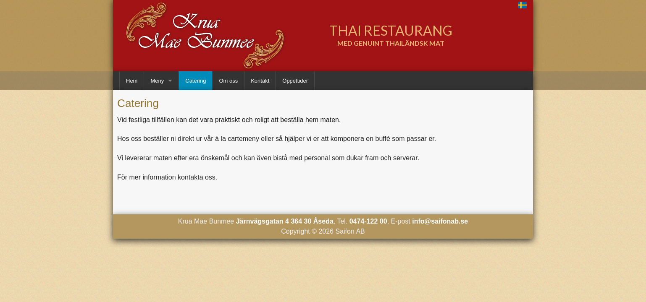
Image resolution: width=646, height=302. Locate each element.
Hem (131, 81)
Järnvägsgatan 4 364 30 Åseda (285, 221)
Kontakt (260, 81)
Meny (157, 81)
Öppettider (295, 81)
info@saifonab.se (440, 221)
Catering (195, 81)
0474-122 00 (368, 221)
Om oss (228, 81)
